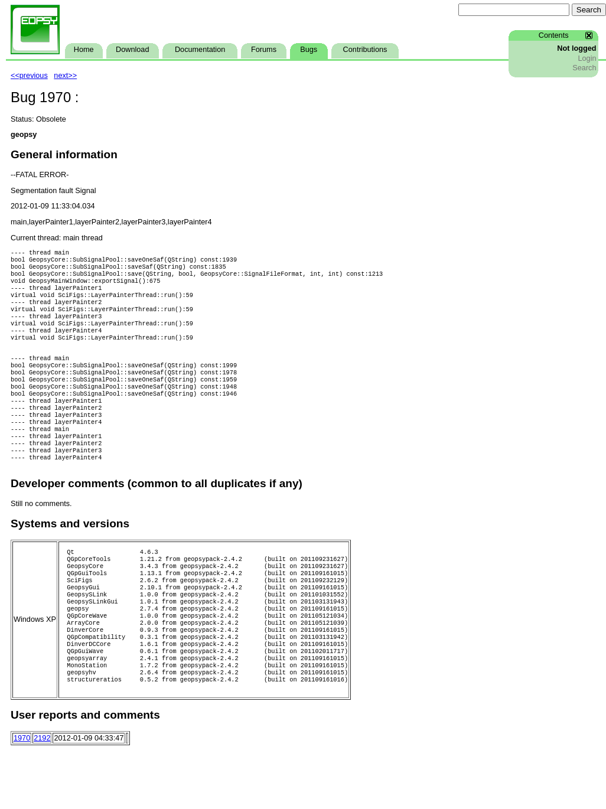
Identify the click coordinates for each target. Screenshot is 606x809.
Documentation (200, 49)
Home (84, 49)
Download (132, 49)
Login (587, 58)
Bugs (308, 49)
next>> (65, 75)
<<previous (29, 75)
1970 (22, 797)
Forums (263, 49)
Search (584, 68)
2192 (42, 797)
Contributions (365, 49)
